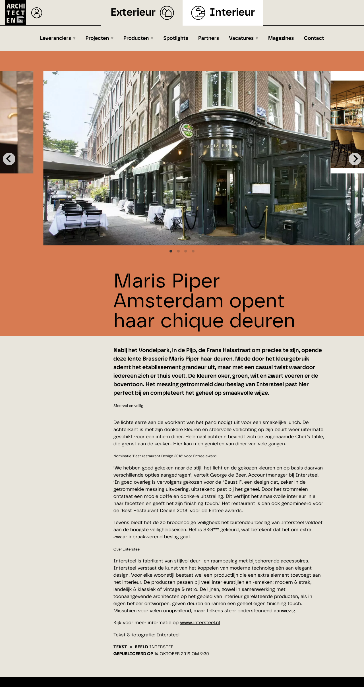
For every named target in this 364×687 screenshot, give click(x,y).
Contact (314, 38)
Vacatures (241, 38)
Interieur (232, 12)
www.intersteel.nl (200, 622)
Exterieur (133, 12)
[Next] (355, 159)
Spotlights (175, 38)
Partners (208, 38)
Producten (136, 38)
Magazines (281, 38)
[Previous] (9, 159)
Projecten (97, 38)
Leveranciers (55, 38)
